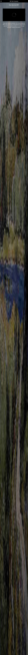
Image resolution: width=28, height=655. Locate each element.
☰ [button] (1, 1)
